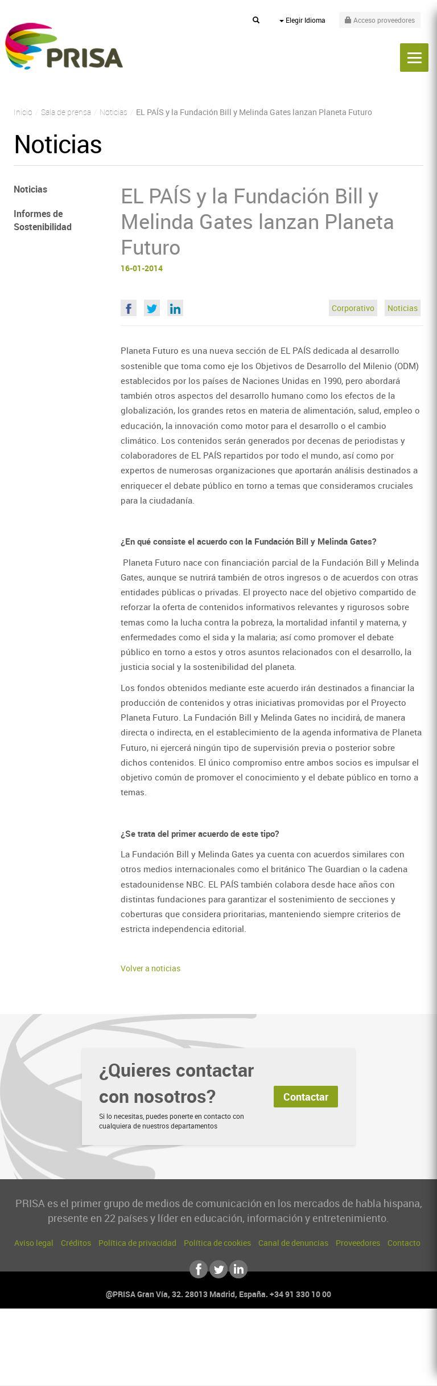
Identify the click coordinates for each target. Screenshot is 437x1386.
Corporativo (353, 307)
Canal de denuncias (293, 1242)
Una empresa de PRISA (218, 1344)
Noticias (402, 307)
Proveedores (358, 1242)
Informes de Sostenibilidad (43, 220)
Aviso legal (33, 1242)
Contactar (305, 1096)
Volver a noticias (150, 968)
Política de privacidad (137, 1242)
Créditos (76, 1242)
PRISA (64, 46)
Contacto (403, 1242)
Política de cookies (217, 1242)
